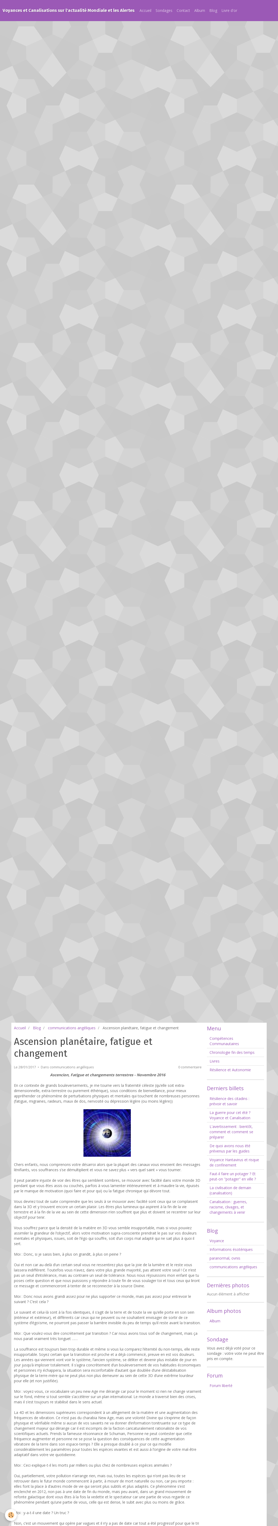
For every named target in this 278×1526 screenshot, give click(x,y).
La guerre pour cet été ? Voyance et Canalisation (230, 1115)
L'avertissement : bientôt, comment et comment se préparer (231, 1132)
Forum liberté (221, 1385)
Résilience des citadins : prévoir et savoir (229, 1101)
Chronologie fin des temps (232, 1052)
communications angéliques (72, 1027)
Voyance (217, 1240)
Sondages (164, 10)
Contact (183, 10)
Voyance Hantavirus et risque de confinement (234, 1162)
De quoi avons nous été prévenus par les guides (230, 1148)
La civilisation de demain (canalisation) (230, 1190)
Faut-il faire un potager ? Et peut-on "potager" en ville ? (233, 1176)
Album (199, 10)
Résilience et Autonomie (230, 1069)
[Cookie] (11, 1515)
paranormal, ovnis (225, 1258)
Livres (215, 1061)
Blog (213, 10)
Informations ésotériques (231, 1249)
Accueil (145, 10)
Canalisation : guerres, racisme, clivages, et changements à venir (228, 1207)
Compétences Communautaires (224, 1041)
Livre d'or (229, 10)
